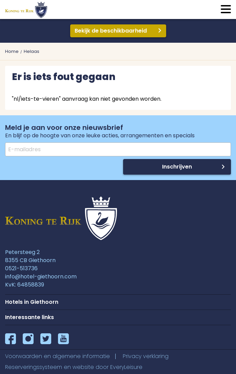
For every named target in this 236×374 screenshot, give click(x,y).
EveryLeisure (126, 367)
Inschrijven (177, 167)
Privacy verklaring (146, 356)
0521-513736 (21, 268)
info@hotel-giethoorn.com (41, 276)
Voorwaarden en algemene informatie (57, 356)
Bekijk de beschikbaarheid (111, 31)
